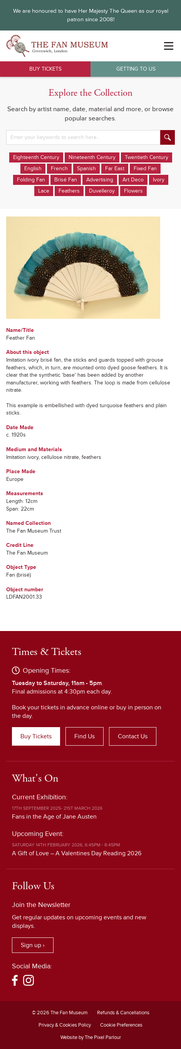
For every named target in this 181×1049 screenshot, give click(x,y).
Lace (43, 191)
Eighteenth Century (36, 157)
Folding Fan (31, 179)
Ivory (158, 179)
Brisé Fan (65, 179)
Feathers (69, 191)
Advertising (99, 179)
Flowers (133, 191)
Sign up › (33, 945)
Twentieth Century (146, 157)
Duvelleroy (102, 191)
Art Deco (133, 179)
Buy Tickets (45, 69)
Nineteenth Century (92, 157)
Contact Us (132, 736)
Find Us (84, 736)
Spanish (86, 168)
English (33, 168)
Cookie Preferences (121, 1025)
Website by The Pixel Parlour (90, 1037)
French (59, 168)
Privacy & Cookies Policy (65, 1025)
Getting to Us (136, 69)
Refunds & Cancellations (123, 1013)
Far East (114, 168)
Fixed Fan (145, 168)
